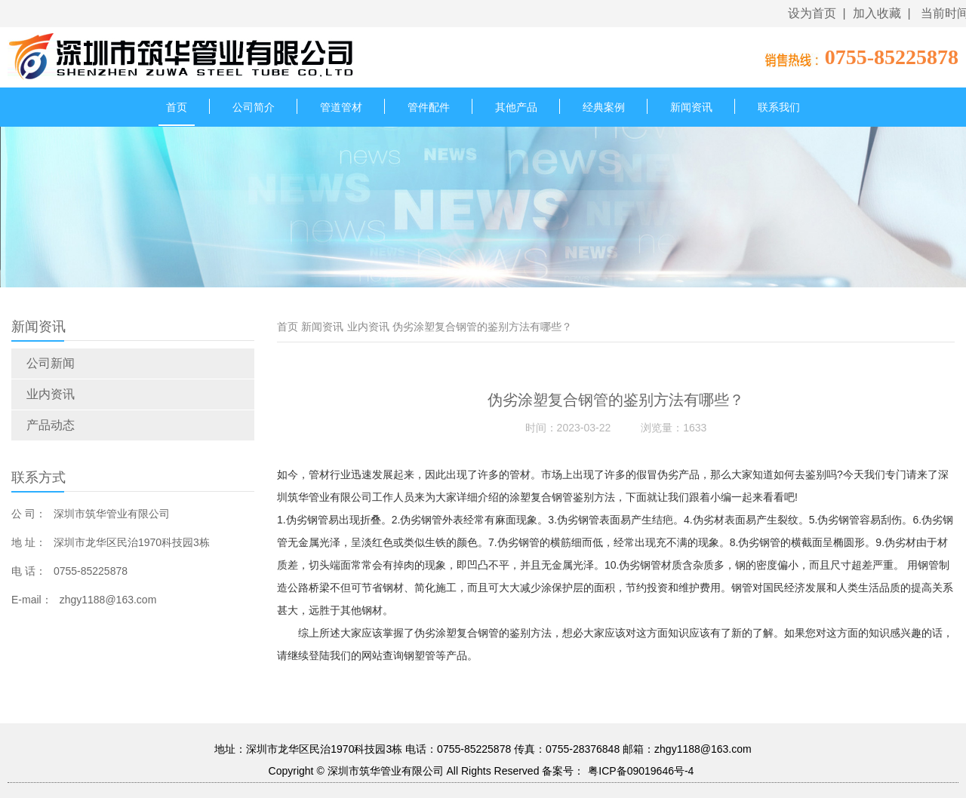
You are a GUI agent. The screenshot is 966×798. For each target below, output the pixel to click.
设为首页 (812, 13)
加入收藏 (877, 13)
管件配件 (429, 107)
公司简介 (253, 107)
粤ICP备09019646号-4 (641, 771)
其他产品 (516, 107)
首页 (176, 107)
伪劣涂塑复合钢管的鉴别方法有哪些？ (482, 327)
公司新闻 (50, 363)
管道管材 (341, 107)
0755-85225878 (891, 57)
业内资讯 (50, 394)
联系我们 (779, 107)
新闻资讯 (691, 107)
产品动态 (50, 425)
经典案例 (604, 107)
